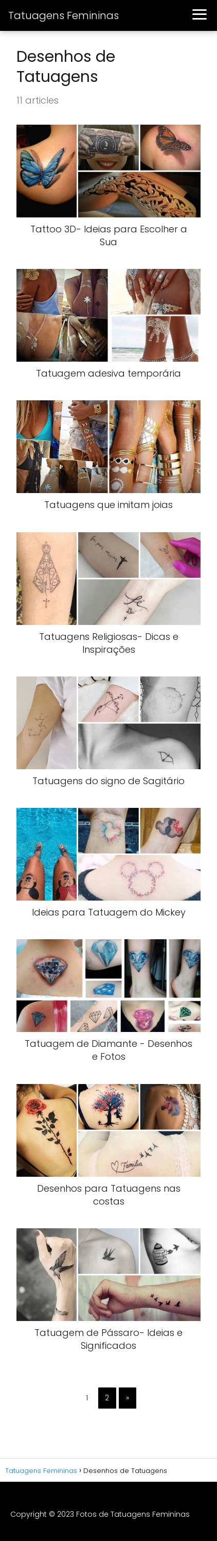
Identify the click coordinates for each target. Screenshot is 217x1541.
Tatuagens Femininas (63, 15)
